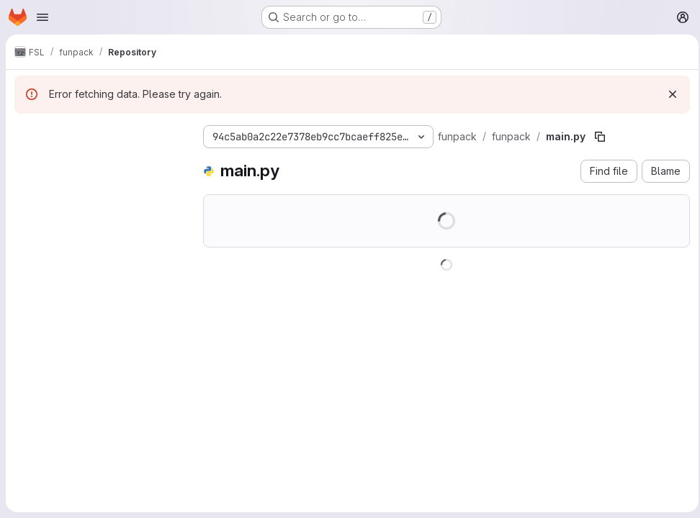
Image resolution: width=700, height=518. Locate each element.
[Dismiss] (668, 94)
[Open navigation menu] (42, 17)
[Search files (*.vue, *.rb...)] (97, 162)
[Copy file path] (599, 136)
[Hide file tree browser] (25, 133)
